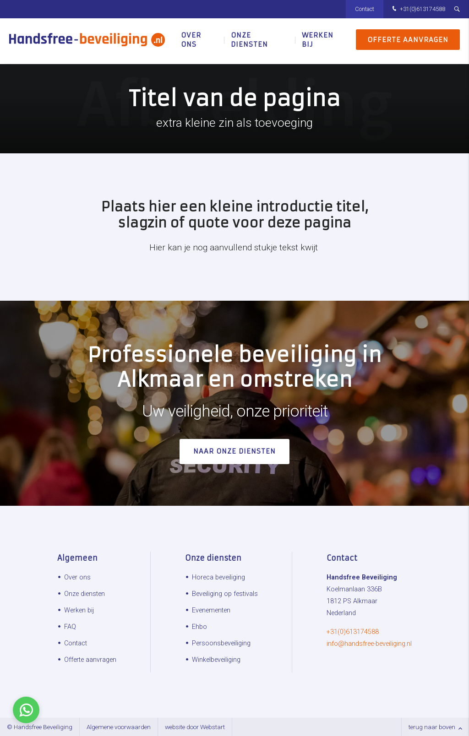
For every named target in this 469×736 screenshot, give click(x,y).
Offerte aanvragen (407, 41)
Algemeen (77, 558)
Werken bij (317, 41)
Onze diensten (249, 41)
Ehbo (199, 627)
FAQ (70, 627)
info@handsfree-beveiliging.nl (369, 644)
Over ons (191, 41)
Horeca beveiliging (218, 577)
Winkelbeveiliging (216, 660)
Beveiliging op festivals (225, 594)
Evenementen (211, 610)
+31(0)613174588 (417, 9)
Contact (364, 8)
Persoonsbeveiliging (221, 643)
